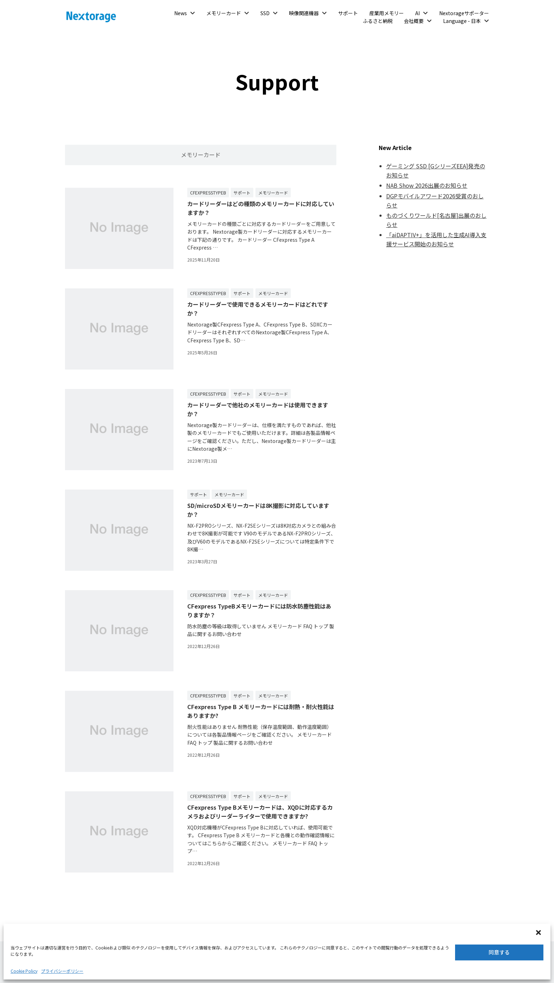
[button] (539, 933)
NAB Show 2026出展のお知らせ (426, 185)
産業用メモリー (386, 13)
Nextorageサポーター (464, 13)
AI (417, 13)
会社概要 (414, 20)
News (180, 13)
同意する (499, 952)
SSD (265, 13)
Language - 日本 (462, 20)
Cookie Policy (24, 971)
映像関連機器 (304, 13)
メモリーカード (223, 13)
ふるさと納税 (378, 20)
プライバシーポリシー (62, 971)
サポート (348, 13)
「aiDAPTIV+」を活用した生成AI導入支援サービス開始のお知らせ (436, 239)
